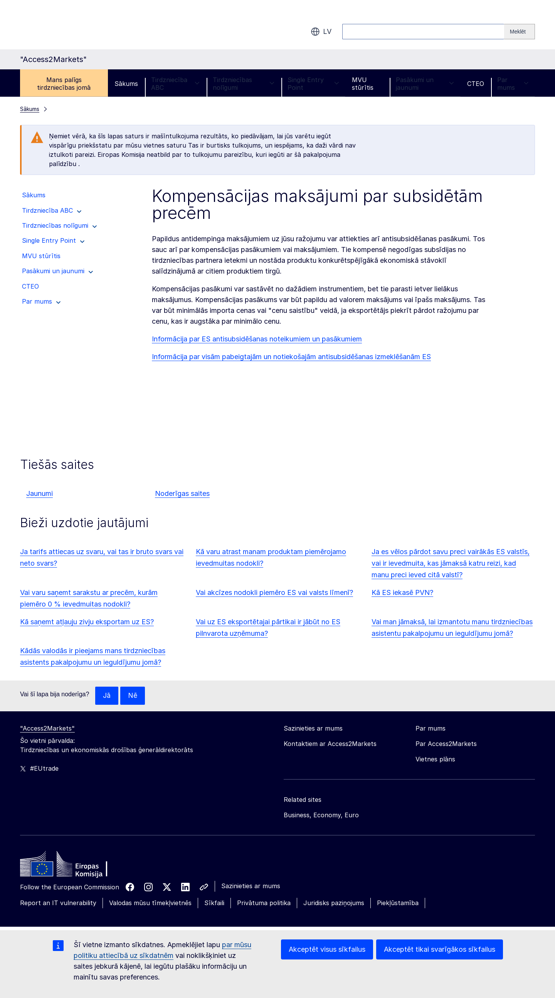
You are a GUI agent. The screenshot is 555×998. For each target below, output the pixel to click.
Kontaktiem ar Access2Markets (330, 744)
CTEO (475, 83)
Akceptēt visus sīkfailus (327, 949)
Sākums (126, 83)
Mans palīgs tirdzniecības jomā (64, 83)
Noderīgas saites (182, 493)
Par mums (512, 83)
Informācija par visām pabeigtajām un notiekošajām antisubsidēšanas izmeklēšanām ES (291, 357)
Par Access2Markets (446, 744)
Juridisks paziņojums (333, 903)
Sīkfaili (214, 903)
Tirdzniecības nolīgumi (243, 83)
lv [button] (321, 31)
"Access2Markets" (47, 729)
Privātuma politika (264, 903)
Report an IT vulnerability (58, 903)
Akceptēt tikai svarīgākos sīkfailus (439, 949)
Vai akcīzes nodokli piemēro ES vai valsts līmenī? (274, 592)
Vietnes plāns (435, 759)
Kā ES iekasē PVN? (402, 592)
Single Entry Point (313, 83)
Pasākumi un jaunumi (425, 83)
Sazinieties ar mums (250, 886)
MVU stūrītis (362, 83)
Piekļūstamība (398, 903)
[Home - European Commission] (76, 866)
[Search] (519, 31)
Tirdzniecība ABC (175, 83)
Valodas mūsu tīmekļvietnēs (150, 903)
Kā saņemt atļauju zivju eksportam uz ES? (87, 622)
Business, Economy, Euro (321, 815)
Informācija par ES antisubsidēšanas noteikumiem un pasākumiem (257, 339)
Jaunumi (39, 493)
